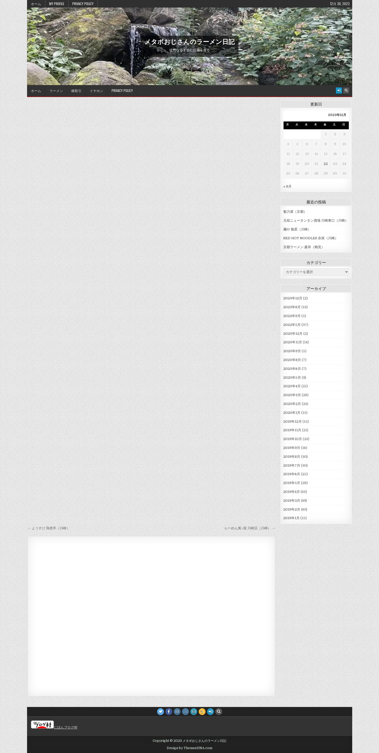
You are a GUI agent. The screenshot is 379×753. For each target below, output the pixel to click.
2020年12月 (293, 334)
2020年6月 (292, 369)
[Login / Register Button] (339, 90)
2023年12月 (292, 298)
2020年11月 (292, 342)
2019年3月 (291, 501)
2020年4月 (292, 386)
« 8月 (287, 186)
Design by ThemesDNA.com (189, 748)
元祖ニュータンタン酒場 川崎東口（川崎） (315, 220)
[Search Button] (346, 90)
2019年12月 (292, 421)
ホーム (36, 3)
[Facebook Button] (168, 711)
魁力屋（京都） (295, 212)
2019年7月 (291, 465)
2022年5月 (292, 325)
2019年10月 (292, 439)
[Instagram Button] (177, 711)
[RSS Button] (202, 711)
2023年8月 (292, 307)
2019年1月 (291, 518)
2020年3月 (292, 395)
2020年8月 (292, 360)
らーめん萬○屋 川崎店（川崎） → (249, 528)
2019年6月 (291, 474)
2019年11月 (292, 430)
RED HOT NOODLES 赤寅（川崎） (310, 238)
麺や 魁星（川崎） (297, 229)
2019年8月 (291, 457)
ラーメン (56, 90)
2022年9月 (292, 316)
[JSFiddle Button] (185, 711)
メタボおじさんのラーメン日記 (189, 41)
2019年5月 (291, 483)
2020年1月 (291, 413)
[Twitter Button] (160, 711)
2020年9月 (292, 351)
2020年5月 (292, 377)
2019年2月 (291, 509)
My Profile (56, 3)
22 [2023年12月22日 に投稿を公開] (326, 164)
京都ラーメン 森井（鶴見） (304, 247)
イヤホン (96, 90)
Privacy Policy (83, 3)
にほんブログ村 (54, 727)
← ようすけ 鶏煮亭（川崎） (49, 528)
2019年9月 (291, 448)
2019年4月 (291, 492)
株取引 (76, 90)
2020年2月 (292, 404)
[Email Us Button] (193, 711)
